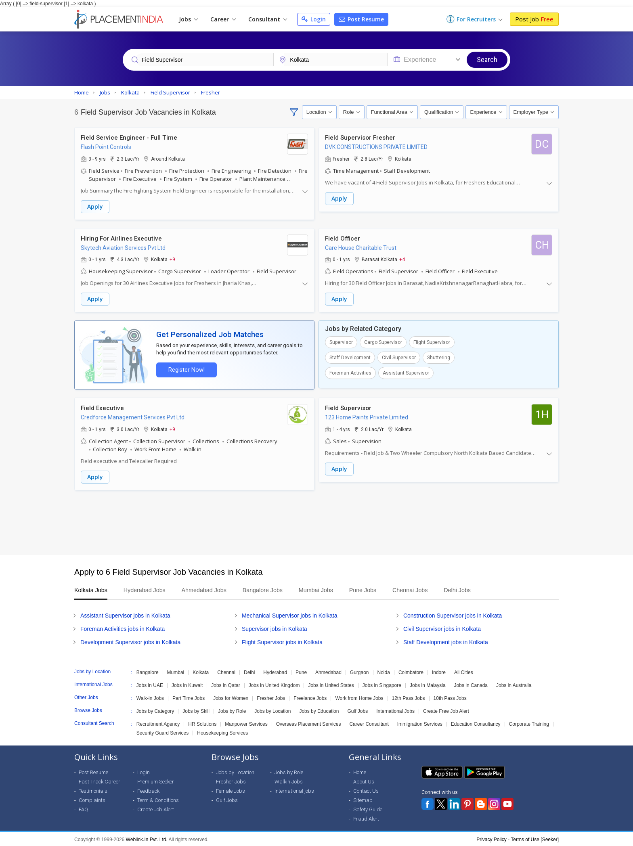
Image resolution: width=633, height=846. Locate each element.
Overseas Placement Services (308, 722)
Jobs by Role (232, 710)
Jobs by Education (319, 710)
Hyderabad (275, 671)
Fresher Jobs (271, 697)
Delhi (249, 671)
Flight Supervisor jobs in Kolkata (282, 641)
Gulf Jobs (357, 710)
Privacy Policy (491, 838)
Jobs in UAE (149, 684)
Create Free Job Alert (446, 710)
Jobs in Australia (513, 684)
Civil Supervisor (399, 357)
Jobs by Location (272, 710)
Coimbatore (410, 671)
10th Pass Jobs (450, 697)
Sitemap (363, 799)
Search (487, 59)
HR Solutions (202, 722)
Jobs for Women (230, 697)
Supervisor (341, 342)
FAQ (83, 808)
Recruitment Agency (158, 722)
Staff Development (350, 357)
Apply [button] (95, 206)
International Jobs (395, 710)
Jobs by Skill (196, 710)
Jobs (188, 19)
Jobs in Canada (471, 684)
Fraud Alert (366, 818)
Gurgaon (359, 671)
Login (314, 19)
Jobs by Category (155, 710)
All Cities (463, 671)
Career (223, 19)
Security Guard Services (162, 731)
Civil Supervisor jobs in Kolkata (442, 627)
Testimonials (93, 790)
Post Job (534, 19)
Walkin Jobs (289, 780)
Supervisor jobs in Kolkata (274, 627)
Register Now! (186, 369)
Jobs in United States (331, 684)
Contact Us (366, 790)
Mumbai (175, 671)
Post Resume (361, 19)
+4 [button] (402, 259)
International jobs (294, 790)
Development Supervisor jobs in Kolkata (130, 641)
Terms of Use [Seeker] (535, 838)
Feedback (148, 790)
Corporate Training (529, 722)
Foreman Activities (350, 372)
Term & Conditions (158, 799)
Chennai (226, 671)
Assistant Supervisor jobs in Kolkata (125, 614)
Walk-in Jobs (150, 697)
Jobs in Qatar (225, 684)
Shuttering (438, 357)
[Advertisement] (316, 521)
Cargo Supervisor (383, 342)
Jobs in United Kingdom (274, 684)
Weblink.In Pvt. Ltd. (147, 838)
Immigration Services (419, 722)
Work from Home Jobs (359, 697)
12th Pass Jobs (408, 697)
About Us (363, 780)
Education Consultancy (476, 722)
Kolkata (201, 671)
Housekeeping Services (222, 731)
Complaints (92, 799)
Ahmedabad (328, 671)
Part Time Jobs (188, 697)
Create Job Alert (155, 808)
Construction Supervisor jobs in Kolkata (452, 614)
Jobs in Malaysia (428, 684)
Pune (301, 671)
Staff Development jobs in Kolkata (445, 641)
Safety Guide (367, 808)
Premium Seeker (155, 780)
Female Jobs (230, 790)
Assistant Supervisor (406, 372)
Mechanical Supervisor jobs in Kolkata (289, 614)
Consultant (267, 19)
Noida (383, 671)
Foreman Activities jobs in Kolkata (122, 627)
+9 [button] (172, 259)
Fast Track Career (99, 780)
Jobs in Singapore (382, 684)
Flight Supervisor (431, 342)
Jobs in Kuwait (187, 684)
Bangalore (147, 671)
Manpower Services (246, 722)
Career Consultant (368, 722)
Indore (439, 671)
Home (359, 771)
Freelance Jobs (310, 697)
